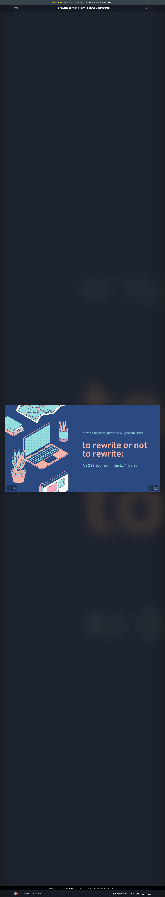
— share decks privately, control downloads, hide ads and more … (82, 2)
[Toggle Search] (147, 8)
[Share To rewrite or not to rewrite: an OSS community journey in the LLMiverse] (137, 893)
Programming (120, 893)
